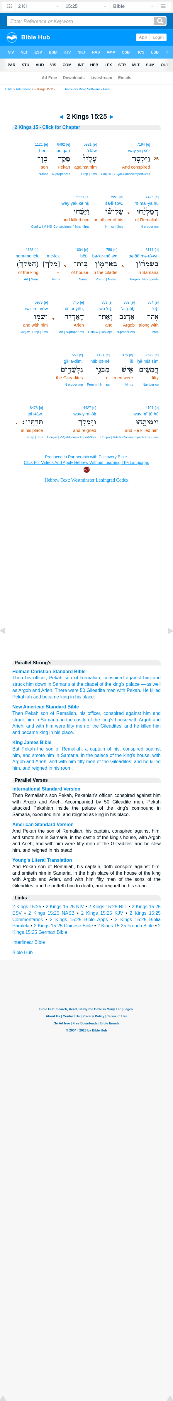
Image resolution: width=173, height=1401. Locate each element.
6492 (61, 144)
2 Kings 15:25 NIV (65, 906)
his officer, (90, 713)
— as (146, 684)
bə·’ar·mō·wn (104, 255)
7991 (114, 197)
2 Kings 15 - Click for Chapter (47, 127)
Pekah (55, 677)
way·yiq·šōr (139, 150)
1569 (74, 355)
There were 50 (70, 690)
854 (150, 302)
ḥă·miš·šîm (148, 361)
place (88, 696)
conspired (114, 677)
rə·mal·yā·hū (147, 203)
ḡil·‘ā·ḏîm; (73, 361)
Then (17, 677)
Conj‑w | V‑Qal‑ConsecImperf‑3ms (125, 174)
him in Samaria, (43, 719)
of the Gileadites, (105, 725)
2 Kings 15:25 (26, 906)
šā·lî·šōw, (114, 203)
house (121, 719)
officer (39, 677)
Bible (9, 89)
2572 (150, 355)
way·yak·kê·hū (75, 203)
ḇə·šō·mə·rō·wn (143, 255)
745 (76, 302)
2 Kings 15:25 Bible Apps (79, 919)
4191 (150, 408)
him (147, 677)
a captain (95, 748)
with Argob (140, 719)
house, (144, 755)
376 (125, 355)
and (157, 677)
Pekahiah (22, 696)
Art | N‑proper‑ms (71, 332)
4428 (29, 250)
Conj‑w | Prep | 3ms (34, 332)
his (28, 677)
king (44, 732)
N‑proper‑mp (74, 384)
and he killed (137, 725)
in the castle (73, 719)
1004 (79, 250)
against (133, 677)
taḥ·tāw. (35, 413)
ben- (43, 150)
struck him (23, 684)
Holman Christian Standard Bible (49, 671)
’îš (131, 361)
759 (109, 250)
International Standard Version (46, 788)
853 (104, 302)
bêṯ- (84, 255)
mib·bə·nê (100, 361)
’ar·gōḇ (128, 308)
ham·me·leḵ (27, 255)
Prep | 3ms (89, 174)
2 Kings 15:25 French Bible (125, 925)
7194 (141, 144)
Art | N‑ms (31, 279)
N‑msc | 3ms (114, 226)
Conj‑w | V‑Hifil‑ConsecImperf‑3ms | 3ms (60, 226)
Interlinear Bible (28, 942)
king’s (119, 684)
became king (55, 696)
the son (45, 748)
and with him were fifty (50, 725)
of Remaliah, (63, 713)
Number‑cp (151, 384)
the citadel (87, 684)
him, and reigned (29, 768)
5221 (80, 197)
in (49, 684)
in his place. (61, 732)
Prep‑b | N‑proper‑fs (144, 279)
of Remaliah (87, 677)
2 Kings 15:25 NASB (51, 913)
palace (133, 684)
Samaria (61, 684)
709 (127, 302)
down (40, 684)
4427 (87, 408)
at (73, 684)
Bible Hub (22, 952)
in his (75, 696)
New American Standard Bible (45, 706)
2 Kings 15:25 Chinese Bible (63, 925)
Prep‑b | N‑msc (106, 279)
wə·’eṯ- (106, 308)
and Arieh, (37, 761)
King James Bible (31, 742)
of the (105, 684)
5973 (39, 302)
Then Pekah (25, 713)
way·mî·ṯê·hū (146, 413)
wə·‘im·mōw (36, 308)
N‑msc (43, 174)
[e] (148, 144)
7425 (150, 197)
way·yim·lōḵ (84, 413)
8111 (150, 250)
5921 (87, 144)
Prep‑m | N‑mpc (98, 384)
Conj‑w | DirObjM (100, 332)
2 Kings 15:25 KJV (102, 913)
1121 (39, 144)
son (68, 677)
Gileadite (95, 690)
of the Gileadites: (114, 761)
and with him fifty (67, 761)
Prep (155, 332)
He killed (152, 690)
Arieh (46, 690)
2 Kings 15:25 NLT (108, 906)
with (121, 690)
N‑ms (56, 279)
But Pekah (23, 748)
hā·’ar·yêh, (73, 308)
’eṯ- (155, 308)
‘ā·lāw (91, 150)
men (111, 690)
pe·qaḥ (63, 150)
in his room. (61, 768)
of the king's (100, 719)
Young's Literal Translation (42, 860)
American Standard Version (43, 824)
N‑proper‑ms (61, 174)
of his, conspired (125, 748)
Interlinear (23, 89)
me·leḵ (53, 255)
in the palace (94, 755)
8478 (34, 408)
